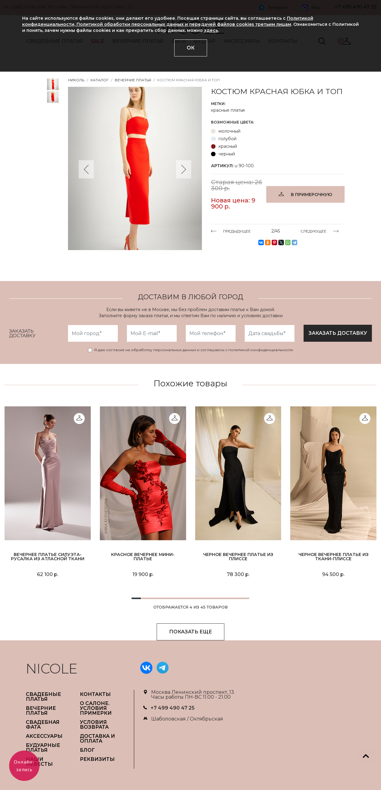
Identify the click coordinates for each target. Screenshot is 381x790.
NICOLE (51, 668)
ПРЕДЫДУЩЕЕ (237, 230)
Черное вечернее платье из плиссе (238, 556)
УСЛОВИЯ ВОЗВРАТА (94, 724)
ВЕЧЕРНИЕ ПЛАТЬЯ (41, 710)
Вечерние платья (133, 80)
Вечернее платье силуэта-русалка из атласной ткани (47, 556)
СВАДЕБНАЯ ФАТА (43, 724)
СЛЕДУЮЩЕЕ (313, 230)
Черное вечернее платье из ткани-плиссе (333, 556)
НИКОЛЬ (76, 80)
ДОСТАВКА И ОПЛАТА (97, 738)
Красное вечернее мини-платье (143, 556)
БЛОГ (87, 750)
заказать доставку (337, 333)
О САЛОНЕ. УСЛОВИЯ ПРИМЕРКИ (96, 708)
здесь (211, 30)
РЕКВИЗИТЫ (97, 759)
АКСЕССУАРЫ (44, 736)
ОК (191, 48)
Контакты (95, 694)
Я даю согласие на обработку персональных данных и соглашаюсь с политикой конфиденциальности (193, 350)
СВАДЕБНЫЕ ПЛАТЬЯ (43, 696)
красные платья (228, 110)
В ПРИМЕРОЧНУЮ (311, 194)
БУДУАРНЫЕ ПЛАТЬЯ (43, 747)
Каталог (99, 80)
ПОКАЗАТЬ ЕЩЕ (190, 632)
